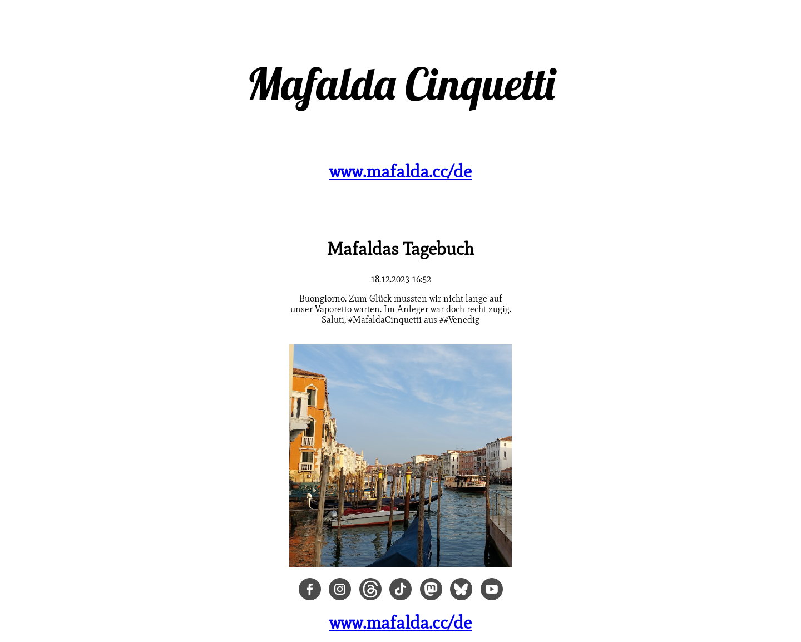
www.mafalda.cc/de (400, 171)
